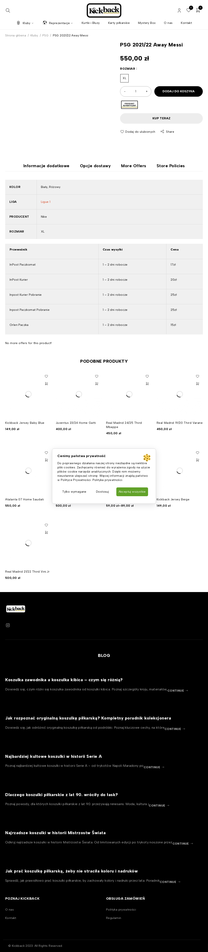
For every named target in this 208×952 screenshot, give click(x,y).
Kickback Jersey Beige (173, 499)
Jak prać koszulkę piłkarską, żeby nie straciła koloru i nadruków (71, 871)
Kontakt (10, 918)
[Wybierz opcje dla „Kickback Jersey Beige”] (197, 460)
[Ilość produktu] (135, 91)
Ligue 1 (46, 202)
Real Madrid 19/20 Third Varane (180, 423)
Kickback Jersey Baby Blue (24, 423)
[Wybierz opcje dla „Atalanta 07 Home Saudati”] (46, 460)
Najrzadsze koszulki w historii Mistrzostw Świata (55, 832)
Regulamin (113, 918)
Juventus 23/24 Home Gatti (76, 423)
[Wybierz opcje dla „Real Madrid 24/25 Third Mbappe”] (147, 383)
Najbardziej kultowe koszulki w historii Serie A (53, 756)
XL (124, 78)
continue (175, 690)
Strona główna (15, 35)
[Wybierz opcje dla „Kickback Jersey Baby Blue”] (46, 383)
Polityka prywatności (121, 909)
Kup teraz (161, 118)
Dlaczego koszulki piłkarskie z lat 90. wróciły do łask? (61, 794)
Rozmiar (127, 69)
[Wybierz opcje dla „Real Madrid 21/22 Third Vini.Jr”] (46, 532)
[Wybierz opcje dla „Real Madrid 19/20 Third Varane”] (197, 383)
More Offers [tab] (133, 165)
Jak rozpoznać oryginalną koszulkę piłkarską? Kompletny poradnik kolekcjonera (88, 718)
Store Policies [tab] (171, 165)
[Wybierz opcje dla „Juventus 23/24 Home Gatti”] (97, 383)
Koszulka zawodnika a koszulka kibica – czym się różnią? (64, 679)
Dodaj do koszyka (178, 91)
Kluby (34, 35)
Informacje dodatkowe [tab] (46, 165)
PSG (45, 35)
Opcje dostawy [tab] (95, 165)
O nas (9, 909)
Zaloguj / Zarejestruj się (179, 10)
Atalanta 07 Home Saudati (24, 499)
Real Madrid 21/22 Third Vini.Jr (27, 571)
